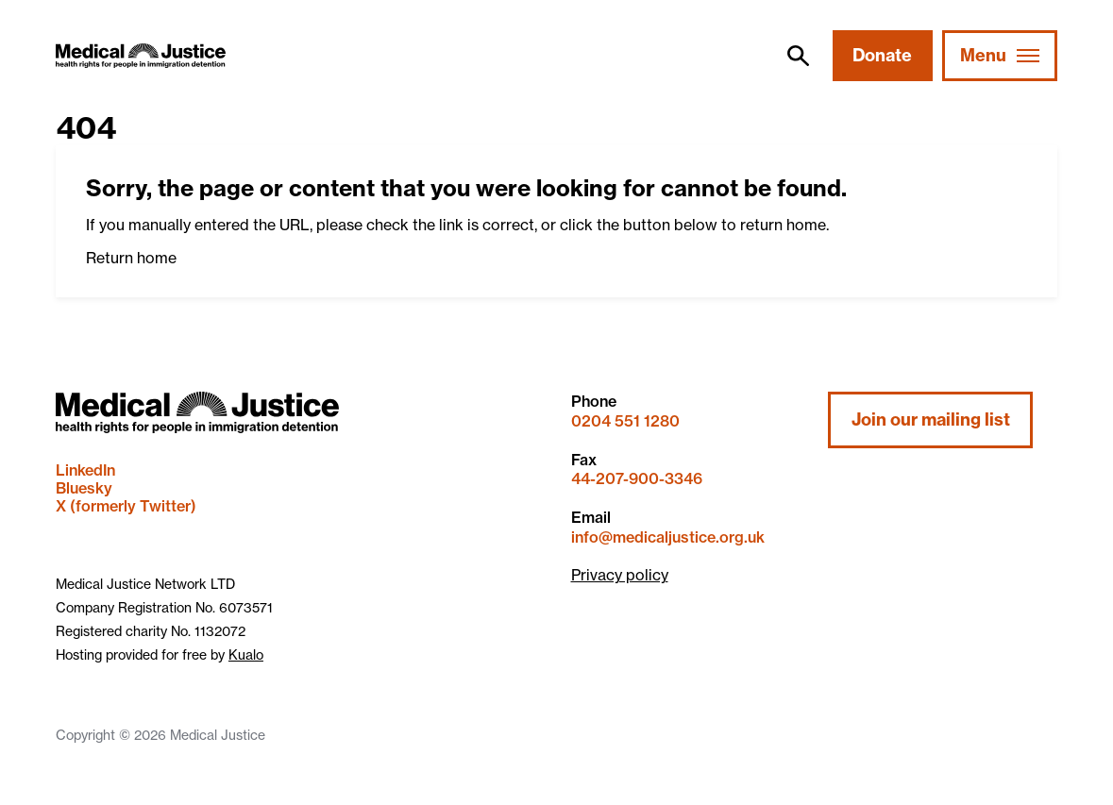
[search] (797, 55)
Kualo (245, 654)
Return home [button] (131, 257)
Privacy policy (619, 574)
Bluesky (84, 487)
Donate (882, 55)
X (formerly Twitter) (126, 505)
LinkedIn (85, 470)
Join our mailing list (931, 419)
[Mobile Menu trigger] (999, 55)
